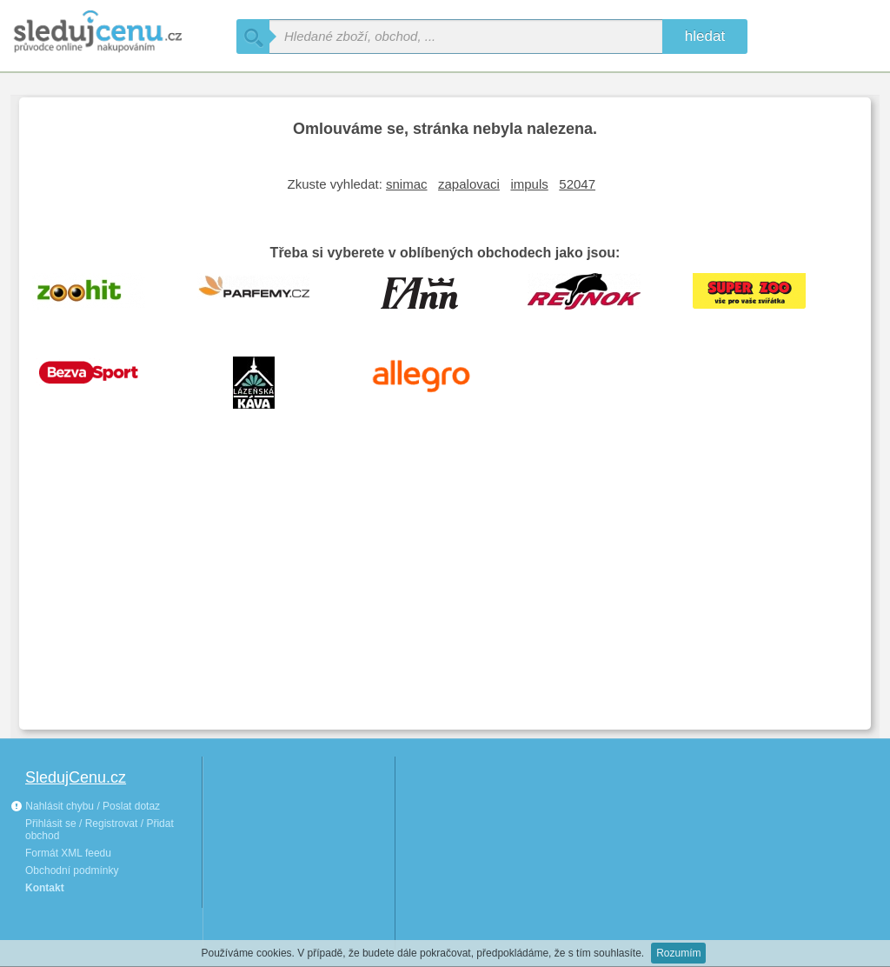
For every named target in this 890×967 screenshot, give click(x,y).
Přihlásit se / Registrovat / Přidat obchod (99, 829)
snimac (407, 184)
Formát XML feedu (68, 853)
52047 (577, 184)
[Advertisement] (445, 586)
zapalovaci (469, 184)
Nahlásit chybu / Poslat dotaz (85, 806)
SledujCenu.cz (75, 777)
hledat (705, 36)
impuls (529, 184)
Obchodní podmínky (71, 870)
